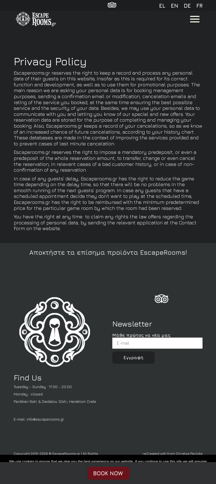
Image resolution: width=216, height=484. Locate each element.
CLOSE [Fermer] (3, 463)
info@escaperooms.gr (45, 419)
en (174, 5)
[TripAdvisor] (112, 6)
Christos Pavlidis (189, 453)
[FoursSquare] (161, 300)
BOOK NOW (108, 473)
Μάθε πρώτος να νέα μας (157, 341)
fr (199, 5)
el (162, 5)
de (187, 5)
